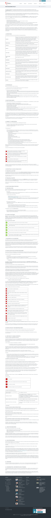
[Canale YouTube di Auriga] (35, 0)
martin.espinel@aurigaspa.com (21, 491)
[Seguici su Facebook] (31, 0)
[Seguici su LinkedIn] (33, 0)
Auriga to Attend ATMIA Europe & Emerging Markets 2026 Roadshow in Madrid (42, 483)
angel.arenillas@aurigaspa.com (22, 501)
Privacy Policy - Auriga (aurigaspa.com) (22, 450)
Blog (26, 481)
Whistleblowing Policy (31, 514)
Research (27, 484)
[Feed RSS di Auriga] (38, 0)
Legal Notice (24, 514)
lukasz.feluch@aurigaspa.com (21, 494)
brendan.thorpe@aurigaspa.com (22, 484)
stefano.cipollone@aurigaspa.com (22, 487)
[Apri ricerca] (40, 0)
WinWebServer (27, 480)
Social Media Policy (36, 514)
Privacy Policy (27, 514)
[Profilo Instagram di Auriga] (36, 0)
